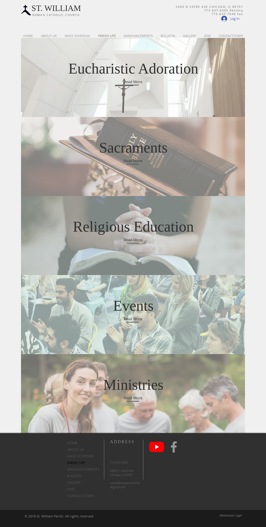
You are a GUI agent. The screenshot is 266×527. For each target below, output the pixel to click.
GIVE (71, 489)
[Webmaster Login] (231, 515)
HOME (72, 443)
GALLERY (74, 482)
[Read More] (133, 81)
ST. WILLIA (53, 8)
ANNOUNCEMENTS (82, 469)
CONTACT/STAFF (80, 496)
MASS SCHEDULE (80, 456)
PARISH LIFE (76, 463)
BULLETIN (74, 476)
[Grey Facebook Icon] (173, 447)
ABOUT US (75, 449)
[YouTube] (156, 447)
